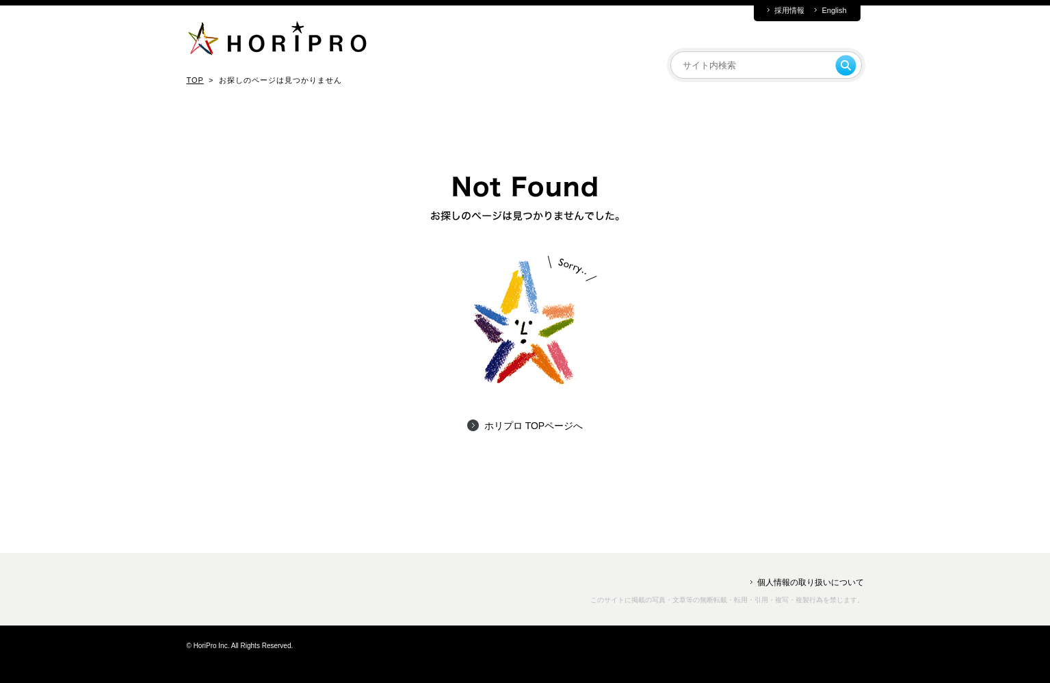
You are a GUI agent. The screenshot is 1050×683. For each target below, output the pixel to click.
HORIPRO (277, 41)
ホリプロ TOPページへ (533, 425)
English (834, 10)
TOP (195, 80)
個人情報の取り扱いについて (810, 582)
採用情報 (789, 10)
